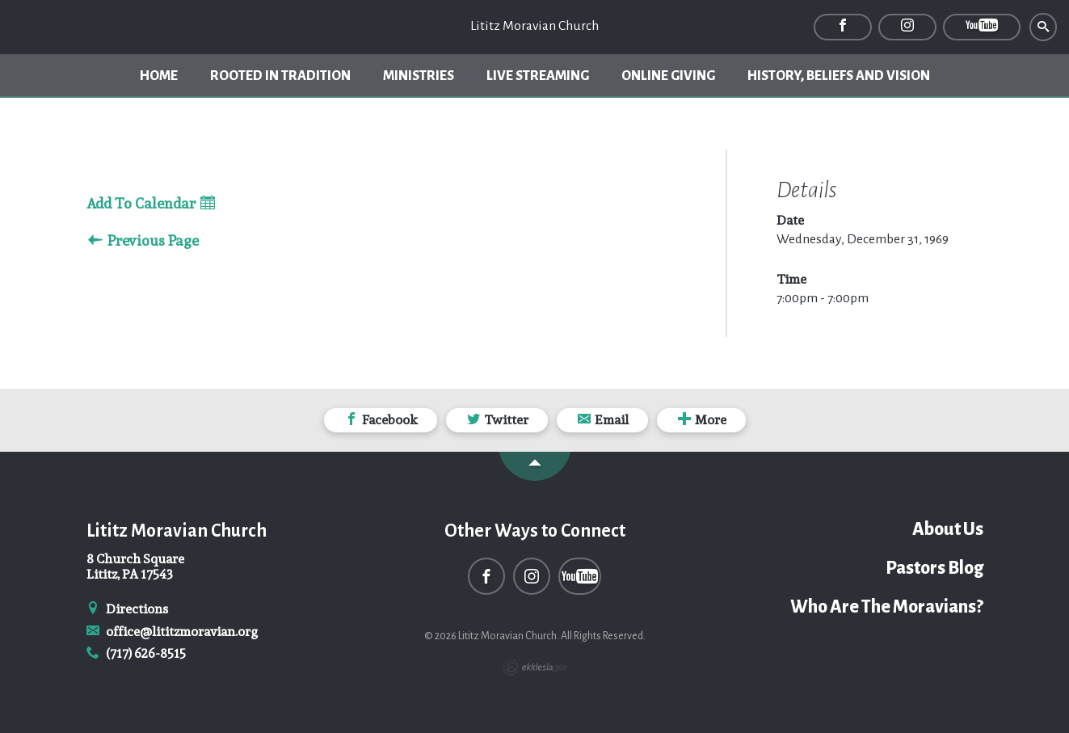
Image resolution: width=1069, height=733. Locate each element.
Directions (127, 609)
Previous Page (143, 241)
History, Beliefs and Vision (838, 76)
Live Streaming (537, 76)
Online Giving (668, 76)
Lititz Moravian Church (534, 26)
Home (159, 76)
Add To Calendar (150, 204)
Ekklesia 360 (535, 667)
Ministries (418, 76)
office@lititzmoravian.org (172, 631)
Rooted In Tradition (280, 76)
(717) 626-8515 (136, 653)
